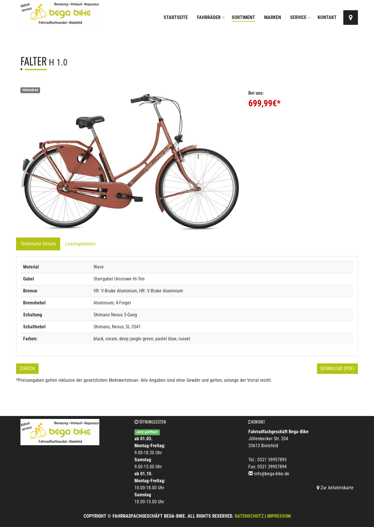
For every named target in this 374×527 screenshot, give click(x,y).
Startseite (176, 17)
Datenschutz (249, 516)
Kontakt (327, 17)
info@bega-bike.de (271, 473)
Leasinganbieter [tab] (80, 244)
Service (300, 17)
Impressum (279, 516)
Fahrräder (211, 17)
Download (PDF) (337, 368)
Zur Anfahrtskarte (335, 487)
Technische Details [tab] (38, 244)
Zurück (27, 368)
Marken (272, 17)
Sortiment (243, 17)
